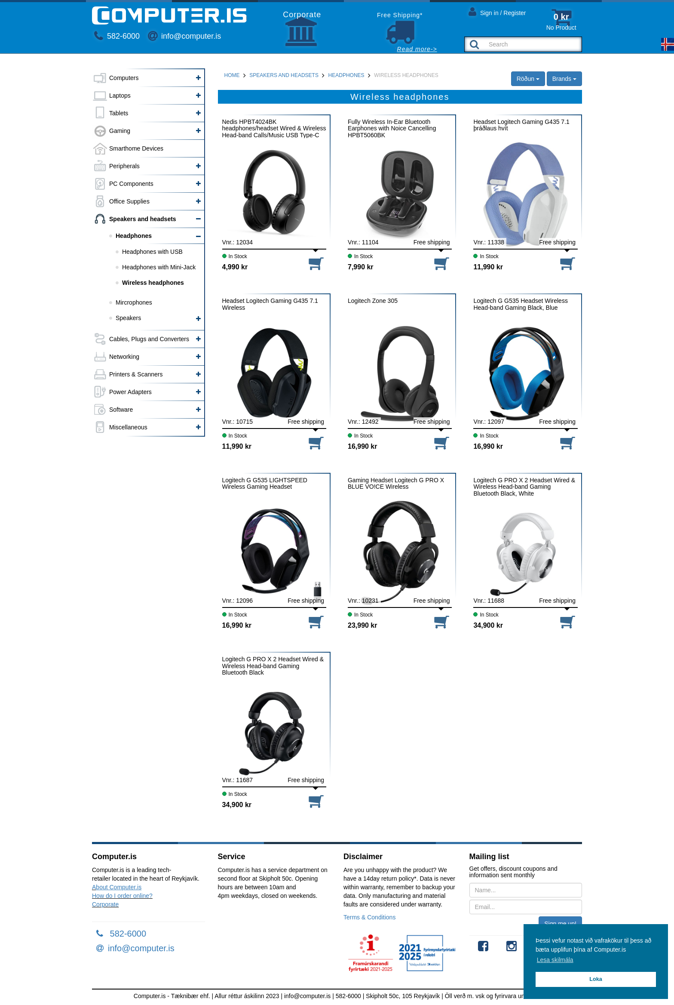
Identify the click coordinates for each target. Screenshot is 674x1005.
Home (232, 75)
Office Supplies (129, 201)
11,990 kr (488, 267)
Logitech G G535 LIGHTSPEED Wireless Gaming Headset (264, 483)
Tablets (118, 113)
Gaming (119, 130)
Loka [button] (595, 979)
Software (121, 409)
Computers (123, 77)
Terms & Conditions (369, 917)
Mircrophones (134, 302)
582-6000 (117, 36)
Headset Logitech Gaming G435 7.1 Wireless (270, 304)
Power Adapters (130, 391)
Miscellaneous (128, 427)
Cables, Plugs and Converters (149, 339)
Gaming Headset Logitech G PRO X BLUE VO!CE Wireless (396, 483)
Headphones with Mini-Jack (159, 267)
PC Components (131, 183)
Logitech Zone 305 (373, 301)
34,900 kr (488, 625)
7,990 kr (361, 267)
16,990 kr (362, 446)
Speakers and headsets (142, 219)
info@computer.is (184, 36)
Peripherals (124, 166)
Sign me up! (560, 923)
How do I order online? (122, 895)
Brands (564, 78)
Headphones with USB (152, 251)
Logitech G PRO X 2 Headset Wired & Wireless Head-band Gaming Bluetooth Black (273, 665)
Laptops (120, 95)
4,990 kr (235, 267)
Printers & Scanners (136, 374)
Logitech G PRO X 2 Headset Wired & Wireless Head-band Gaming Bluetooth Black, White (524, 486)
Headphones (134, 235)
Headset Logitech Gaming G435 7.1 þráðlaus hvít (521, 125)
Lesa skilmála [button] (555, 959)
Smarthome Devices (136, 148)
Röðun (528, 78)
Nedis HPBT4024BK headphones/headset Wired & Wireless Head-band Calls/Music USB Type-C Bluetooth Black (274, 128)
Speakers (128, 317)
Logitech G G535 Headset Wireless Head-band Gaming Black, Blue (520, 304)
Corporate (105, 904)
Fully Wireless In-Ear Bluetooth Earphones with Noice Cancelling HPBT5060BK (392, 128)
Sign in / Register (497, 11)
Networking (124, 356)
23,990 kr (362, 625)
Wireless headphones (153, 282)
